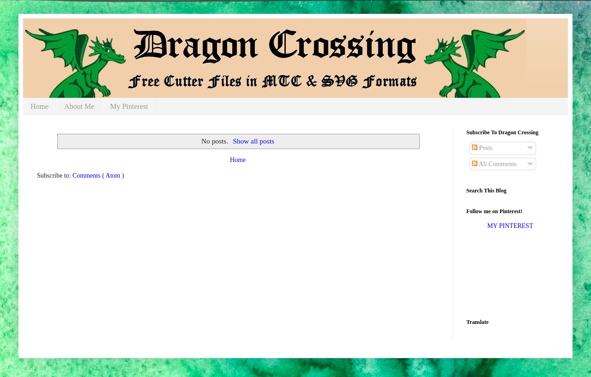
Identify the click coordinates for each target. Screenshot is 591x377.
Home (39, 106)
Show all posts (253, 141)
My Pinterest (129, 106)
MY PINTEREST (510, 225)
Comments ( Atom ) (98, 175)
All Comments (494, 164)
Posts (482, 147)
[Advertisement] (495, 273)
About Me (79, 106)
